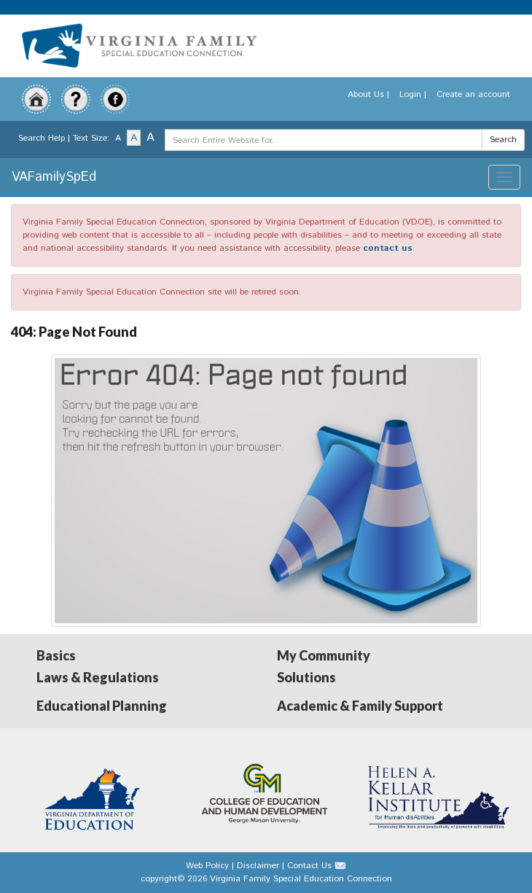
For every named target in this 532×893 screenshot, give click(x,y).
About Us (366, 94)
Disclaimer (258, 865)
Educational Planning (101, 706)
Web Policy (207, 865)
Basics (56, 655)
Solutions (306, 677)
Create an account (473, 94)
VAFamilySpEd (54, 177)
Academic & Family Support (360, 706)
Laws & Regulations (97, 677)
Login (410, 94)
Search (503, 139)
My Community (323, 655)
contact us (387, 248)
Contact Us (309, 865)
